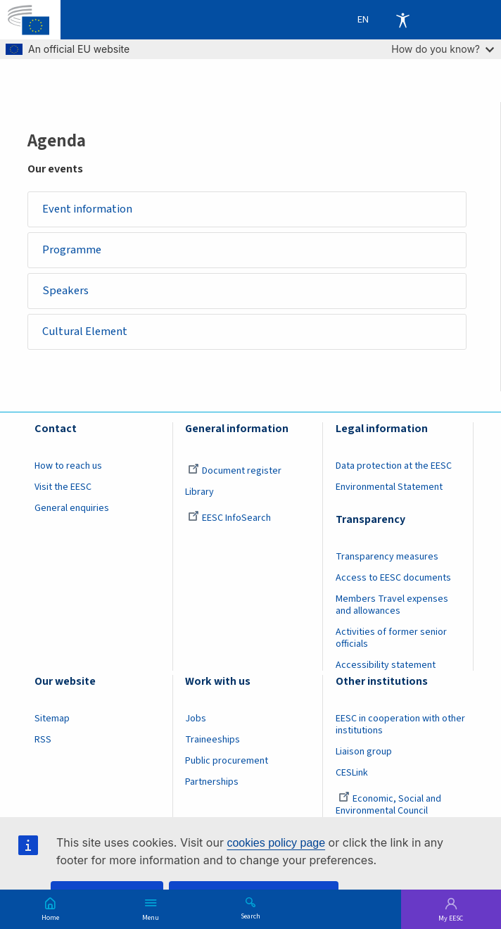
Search (250, 915)
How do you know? (442, 49)
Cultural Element (84, 331)
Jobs (195, 719)
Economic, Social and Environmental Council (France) (388, 811)
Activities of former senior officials (391, 638)
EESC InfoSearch (229, 518)
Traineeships (212, 740)
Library (199, 492)
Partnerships (212, 782)
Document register (234, 471)
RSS (42, 740)
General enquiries (71, 508)
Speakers (65, 290)
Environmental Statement (389, 487)
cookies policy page (276, 843)
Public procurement (226, 761)
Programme (71, 249)
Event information (87, 209)
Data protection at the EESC (394, 466)
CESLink (352, 773)
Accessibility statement (386, 665)
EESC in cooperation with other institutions (400, 725)
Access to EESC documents (393, 578)
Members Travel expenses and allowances (392, 605)
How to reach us (68, 466)
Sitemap (52, 719)
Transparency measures (387, 557)
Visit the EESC (62, 487)
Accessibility (402, 19)
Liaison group (364, 752)
